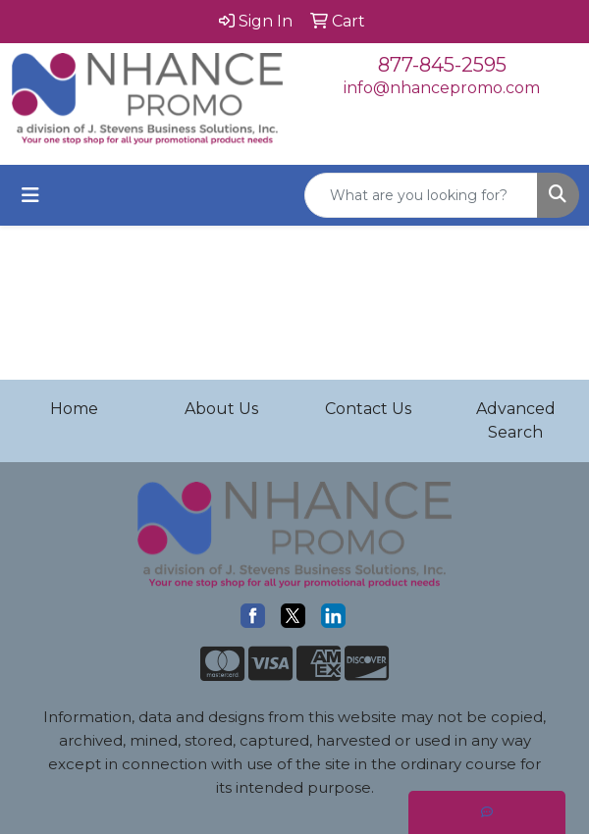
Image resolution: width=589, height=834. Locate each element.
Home (74, 408)
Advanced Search (516, 420)
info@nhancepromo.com (442, 87)
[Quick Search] (421, 195)
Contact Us (368, 408)
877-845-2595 (442, 65)
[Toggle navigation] (30, 195)
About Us (221, 408)
